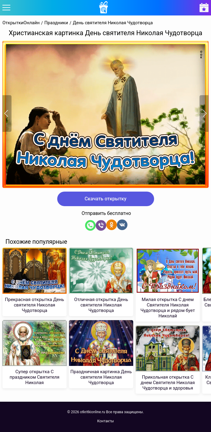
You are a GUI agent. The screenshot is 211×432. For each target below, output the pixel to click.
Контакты (105, 421)
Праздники (56, 22)
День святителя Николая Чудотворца (113, 22)
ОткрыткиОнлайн (21, 22)
